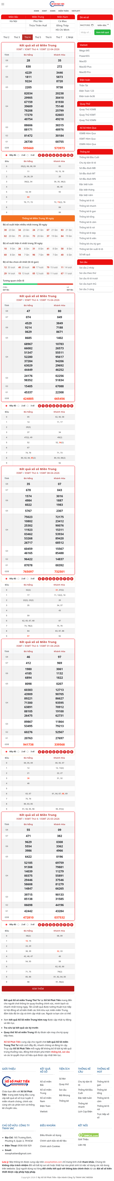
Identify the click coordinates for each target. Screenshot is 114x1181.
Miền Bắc (13, 17)
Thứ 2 (6, 37)
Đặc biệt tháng (86, 189)
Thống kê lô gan (87, 211)
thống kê (56, 1051)
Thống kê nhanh (87, 206)
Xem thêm (38, 988)
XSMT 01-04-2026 (50, 646)
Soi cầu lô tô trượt (88, 278)
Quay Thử (85, 104)
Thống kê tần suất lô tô (91, 249)
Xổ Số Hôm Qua (88, 127)
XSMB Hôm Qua (87, 133)
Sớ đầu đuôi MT (87, 173)
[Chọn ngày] (86, 25)
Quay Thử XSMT (87, 114)
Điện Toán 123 (86, 90)
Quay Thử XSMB (87, 109)
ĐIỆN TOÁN (63, 11)
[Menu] (2, 4)
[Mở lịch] (92, 25)
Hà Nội (13, 21)
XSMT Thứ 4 (31, 49)
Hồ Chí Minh (62, 29)
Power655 (84, 56)
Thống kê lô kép (87, 233)
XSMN (52, 11)
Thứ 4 (27, 37)
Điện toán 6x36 (87, 96)
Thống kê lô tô (86, 200)
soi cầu (66, 1051)
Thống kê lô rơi (87, 227)
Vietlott (84, 45)
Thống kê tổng (86, 216)
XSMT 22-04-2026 (50, 49)
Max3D (83, 61)
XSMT (44, 11)
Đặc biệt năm (86, 195)
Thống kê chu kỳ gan (90, 243)
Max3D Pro (85, 72)
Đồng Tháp (63, 25)
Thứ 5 (38, 37)
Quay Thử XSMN (87, 120)
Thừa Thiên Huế (38, 25)
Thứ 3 (17, 37)
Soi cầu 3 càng (86, 289)
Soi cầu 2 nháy (86, 267)
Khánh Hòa (59, 55)
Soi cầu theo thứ (87, 273)
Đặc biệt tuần (86, 184)
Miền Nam (62, 17)
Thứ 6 (49, 37)
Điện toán (85, 80)
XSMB (36, 11)
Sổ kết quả (84, 254)
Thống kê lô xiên (87, 238)
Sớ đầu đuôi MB (87, 168)
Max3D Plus (85, 66)
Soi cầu (83, 262)
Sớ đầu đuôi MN (87, 179)
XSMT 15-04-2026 (50, 300)
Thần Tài (83, 85)
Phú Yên (38, 21)
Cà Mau (62, 21)
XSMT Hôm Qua (87, 138)
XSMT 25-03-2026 (50, 818)
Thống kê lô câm (87, 222)
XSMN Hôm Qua (87, 144)
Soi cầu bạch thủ (87, 283)
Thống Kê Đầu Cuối (89, 157)
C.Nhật (69, 37)
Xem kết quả (102, 32)
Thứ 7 (59, 37)
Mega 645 (84, 50)
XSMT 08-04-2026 (50, 472)
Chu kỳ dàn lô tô (87, 162)
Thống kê (85, 151)
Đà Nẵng (28, 55)
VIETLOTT (76, 11)
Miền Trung (38, 17)
